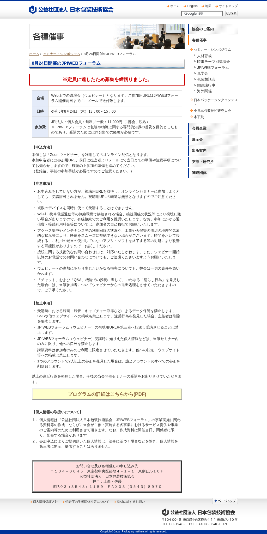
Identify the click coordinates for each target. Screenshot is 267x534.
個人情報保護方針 (45, 501)
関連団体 (199, 173)
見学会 (202, 73)
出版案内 (199, 150)
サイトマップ (228, 6)
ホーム (175, 6)
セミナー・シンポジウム (61, 54)
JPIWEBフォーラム (213, 67)
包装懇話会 (206, 79)
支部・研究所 (203, 162)
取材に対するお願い (131, 501)
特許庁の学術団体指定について (87, 501)
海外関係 (204, 91)
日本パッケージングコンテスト (216, 102)
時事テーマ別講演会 (213, 61)
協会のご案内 (203, 29)
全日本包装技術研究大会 (212, 111)
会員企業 (199, 128)
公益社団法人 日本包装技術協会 (71, 9)
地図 (208, 6)
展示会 (197, 139)
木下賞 (199, 117)
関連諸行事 (206, 85)
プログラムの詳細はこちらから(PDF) (107, 394)
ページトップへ (225, 501)
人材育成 (204, 56)
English (192, 6)
